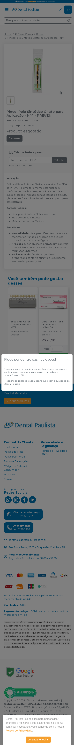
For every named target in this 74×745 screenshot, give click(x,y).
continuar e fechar (38, 739)
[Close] (68, 359)
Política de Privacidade (19, 730)
